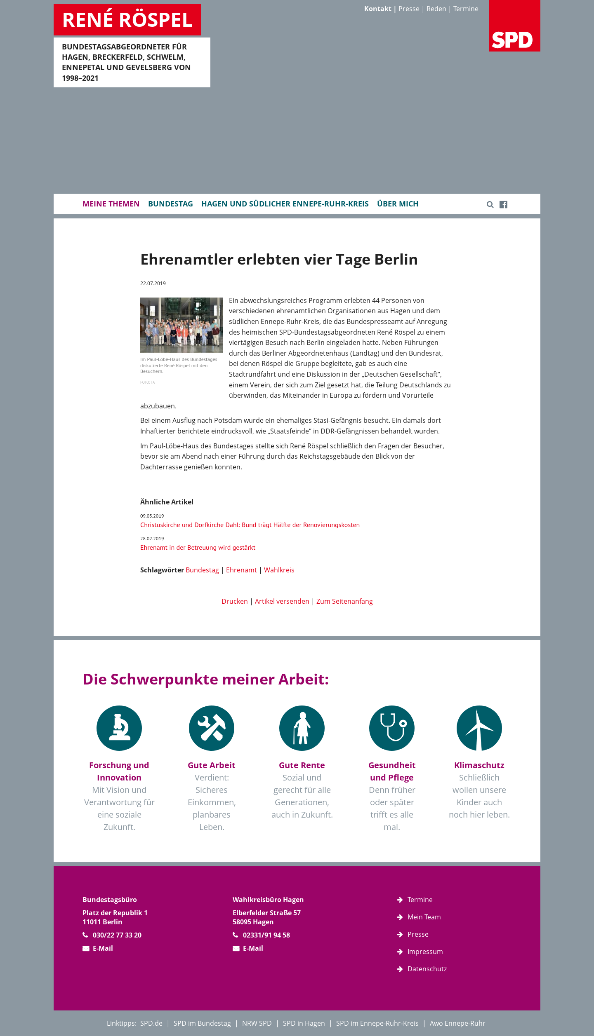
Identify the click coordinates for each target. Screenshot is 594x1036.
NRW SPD (257, 1023)
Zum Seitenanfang (344, 601)
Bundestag (202, 569)
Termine (465, 8)
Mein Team (424, 916)
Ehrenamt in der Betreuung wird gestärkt (197, 547)
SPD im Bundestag (202, 1023)
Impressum (425, 951)
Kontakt (377, 8)
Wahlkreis (279, 569)
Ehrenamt (241, 569)
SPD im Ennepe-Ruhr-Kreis (377, 1023)
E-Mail (103, 948)
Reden (436, 8)
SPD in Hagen (304, 1023)
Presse (409, 8)
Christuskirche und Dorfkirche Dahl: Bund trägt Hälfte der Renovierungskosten (250, 524)
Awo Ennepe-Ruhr (458, 1023)
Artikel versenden (282, 601)
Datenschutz (427, 968)
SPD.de (151, 1023)
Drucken (235, 601)
